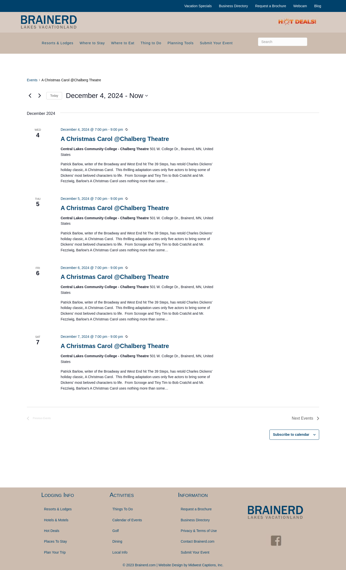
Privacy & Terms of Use (199, 531)
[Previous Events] (30, 96)
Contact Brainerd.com (197, 541)
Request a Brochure (270, 6)
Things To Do (122, 509)
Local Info (120, 552)
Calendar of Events (127, 520)
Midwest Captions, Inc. (205, 565)
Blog (317, 6)
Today (54, 95)
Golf (115, 531)
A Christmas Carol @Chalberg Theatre (115, 138)
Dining (117, 541)
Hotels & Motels (56, 520)
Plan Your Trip (55, 552)
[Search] (282, 42)
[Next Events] (40, 96)
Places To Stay (55, 541)
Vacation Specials (198, 6)
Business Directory (233, 6)
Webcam (300, 6)
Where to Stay (92, 43)
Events (32, 80)
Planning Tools (181, 43)
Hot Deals (51, 531)
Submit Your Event (216, 43)
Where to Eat (122, 43)
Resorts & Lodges (57, 43)
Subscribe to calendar (291, 435)
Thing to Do (151, 43)
